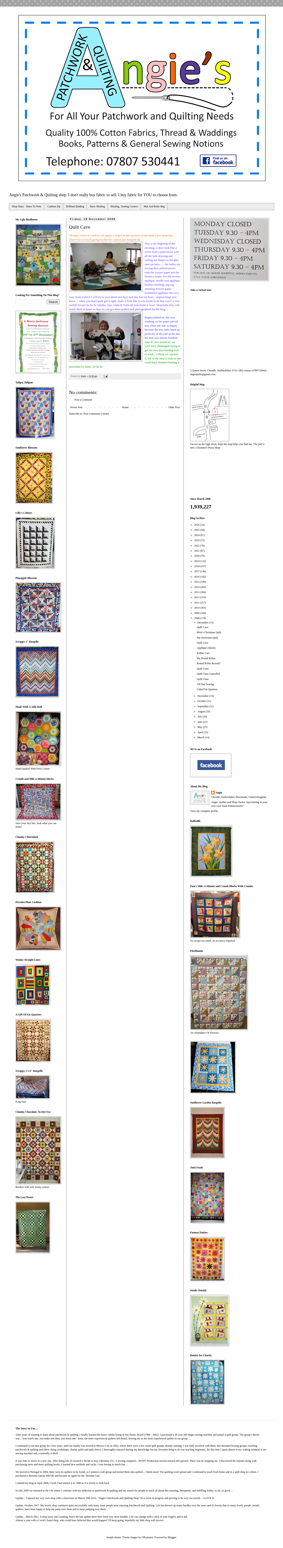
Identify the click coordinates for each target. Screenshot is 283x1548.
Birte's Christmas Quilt (209, 632)
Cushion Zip (53, 206)
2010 (197, 607)
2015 (197, 581)
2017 (197, 571)
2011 (197, 602)
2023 (197, 540)
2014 (197, 587)
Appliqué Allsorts (206, 647)
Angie (219, 792)
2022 (197, 545)
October (202, 701)
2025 (197, 529)
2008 (197, 618)
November (203, 696)
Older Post (174, 407)
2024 (197, 535)
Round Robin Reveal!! (209, 663)
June (200, 721)
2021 (197, 550)
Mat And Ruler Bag (154, 206)
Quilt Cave (202, 627)
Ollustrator (147, 1537)
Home (125, 407)
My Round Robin (206, 658)
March (201, 737)
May (200, 727)
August (201, 711)
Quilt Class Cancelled (208, 673)
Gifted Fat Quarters (207, 689)
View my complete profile (204, 811)
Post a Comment (83, 399)
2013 (197, 592)
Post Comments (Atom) (96, 413)
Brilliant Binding (75, 206)
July (200, 716)
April (200, 732)
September (203, 706)
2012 (197, 597)
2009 (197, 613)
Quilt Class (203, 668)
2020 (197, 555)
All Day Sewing (205, 684)
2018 (197, 566)
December (203, 622)
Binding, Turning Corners (124, 206)
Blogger (172, 1537)
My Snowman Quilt (207, 637)
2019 (197, 561)
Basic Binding (97, 206)
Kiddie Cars (203, 653)
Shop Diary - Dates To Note (26, 206)
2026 (197, 524)
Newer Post (76, 407)
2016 (197, 576)
